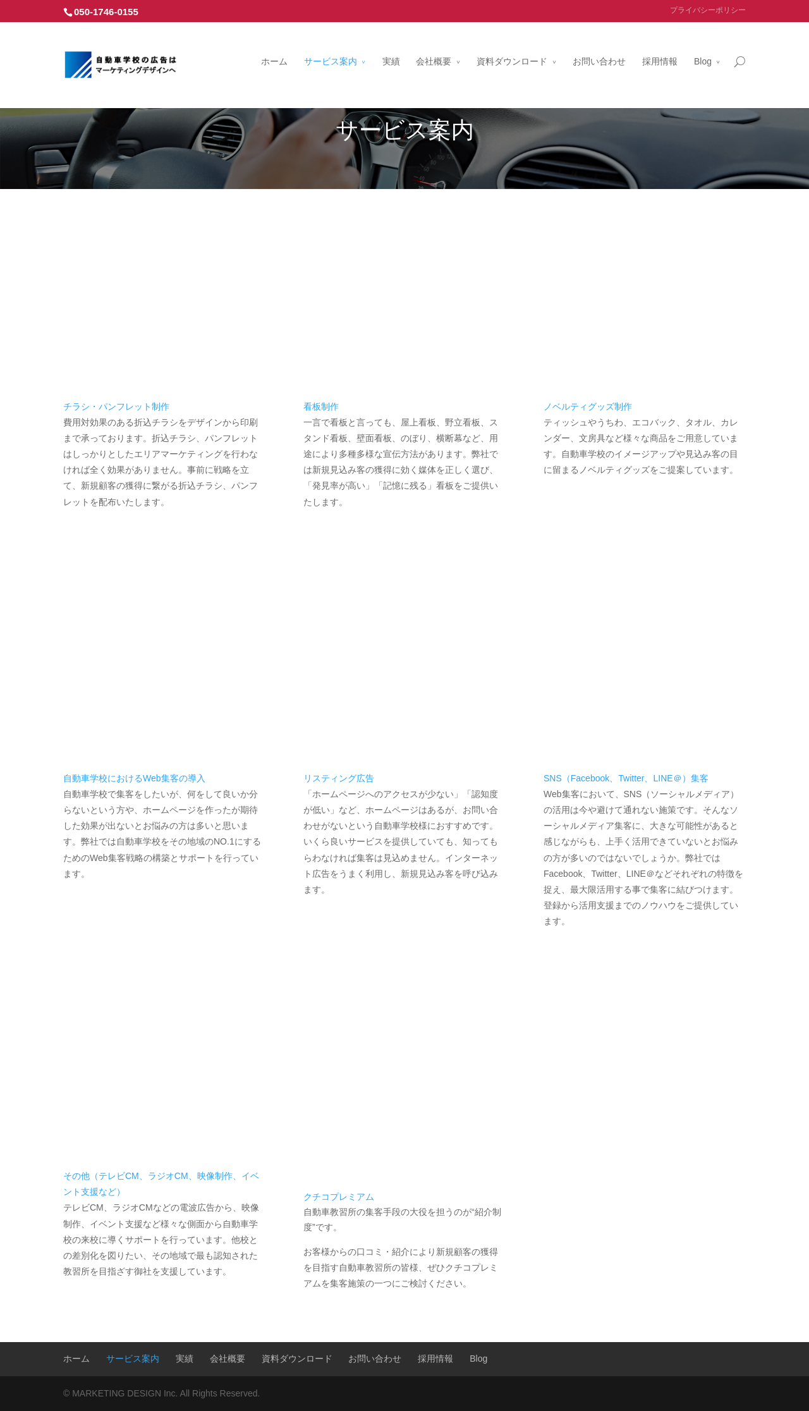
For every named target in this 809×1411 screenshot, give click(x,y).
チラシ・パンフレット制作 (116, 406)
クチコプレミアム (338, 1197)
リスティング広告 (338, 778)
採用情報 (660, 46)
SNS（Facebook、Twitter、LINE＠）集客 (626, 778)
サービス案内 (330, 46)
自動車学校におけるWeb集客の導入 (134, 778)
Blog (703, 46)
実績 (391, 46)
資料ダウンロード (512, 46)
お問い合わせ (599, 46)
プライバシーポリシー (708, 10)
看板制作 (321, 406)
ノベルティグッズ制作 (588, 406)
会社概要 (433, 46)
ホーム (274, 46)
